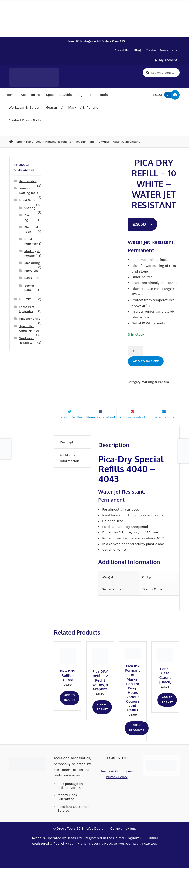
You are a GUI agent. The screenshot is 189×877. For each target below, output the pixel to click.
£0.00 (163, 95)
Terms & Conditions (116, 780)
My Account (168, 60)
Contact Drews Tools (161, 50)
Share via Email (163, 427)
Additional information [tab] (69, 467)
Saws (28, 278)
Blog (137, 50)
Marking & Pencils (83, 107)
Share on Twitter (69, 427)
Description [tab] (69, 451)
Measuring (54, 107)
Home (10, 95)
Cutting (29, 208)
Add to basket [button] (69, 707)
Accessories (30, 95)
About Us (122, 50)
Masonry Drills (29, 318)
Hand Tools (99, 95)
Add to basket (146, 361)
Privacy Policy (116, 786)
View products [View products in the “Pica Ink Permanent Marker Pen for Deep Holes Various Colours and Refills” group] (136, 737)
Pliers (28, 270)
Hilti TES (25, 299)
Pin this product (132, 427)
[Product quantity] (135, 351)
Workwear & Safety (24, 107)
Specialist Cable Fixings (65, 95)
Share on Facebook (101, 427)
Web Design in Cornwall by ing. (111, 838)
